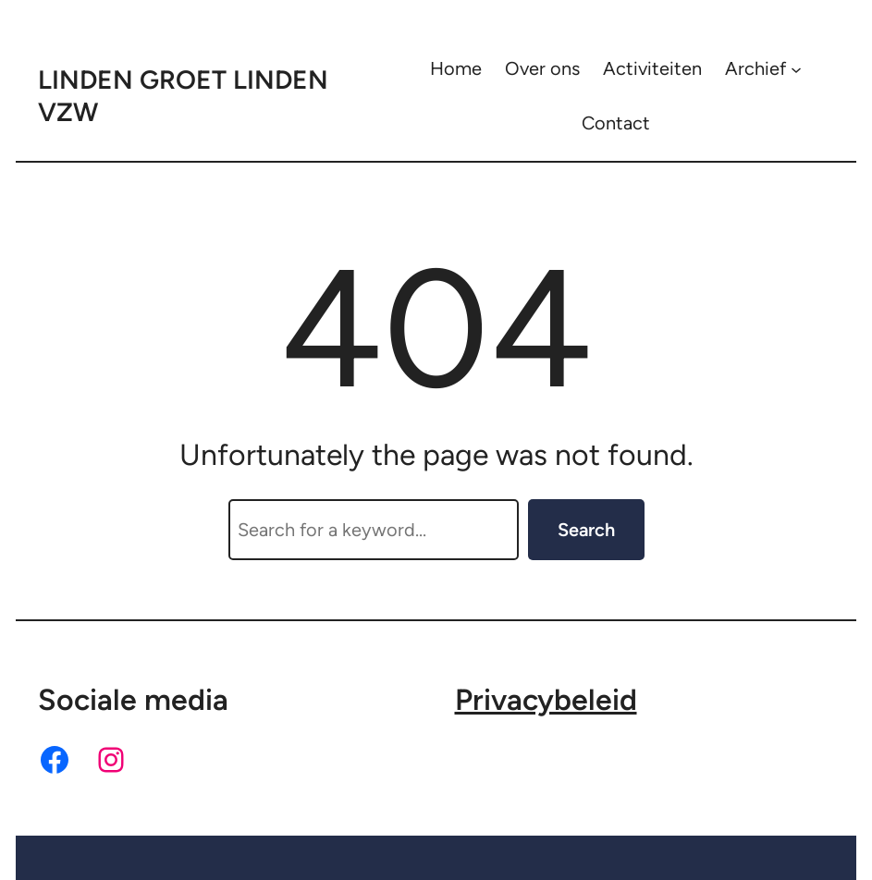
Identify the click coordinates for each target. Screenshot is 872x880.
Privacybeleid (546, 699)
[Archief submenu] (796, 68)
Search (586, 530)
